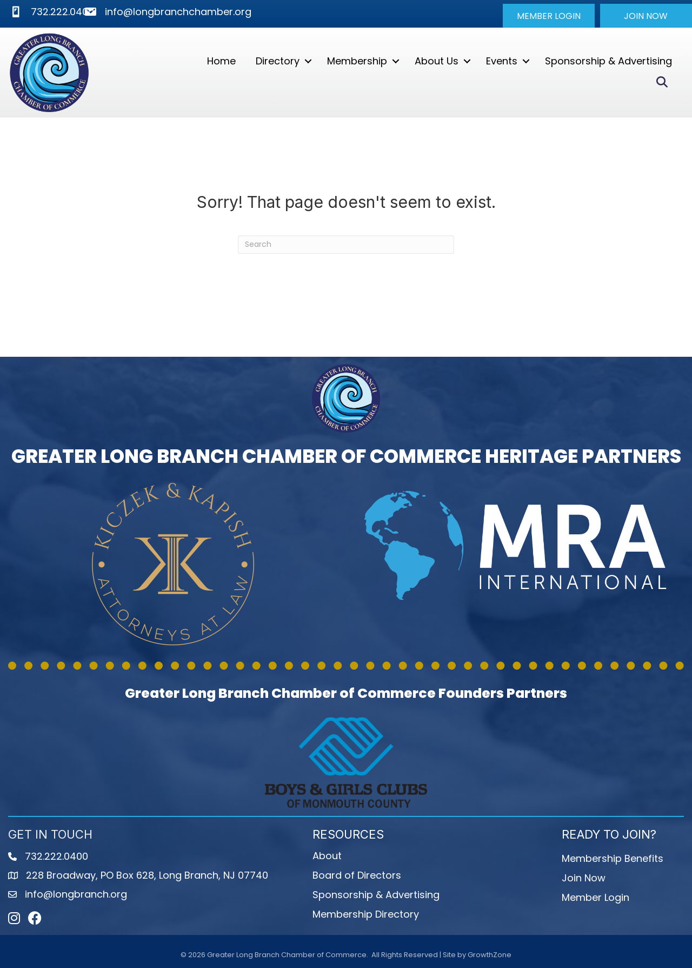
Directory (277, 61)
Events (501, 61)
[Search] (346, 244)
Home (221, 61)
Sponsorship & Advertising (607, 61)
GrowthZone (489, 955)
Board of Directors (356, 874)
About (327, 855)
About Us (436, 61)
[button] (549, 16)
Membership (357, 61)
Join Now (584, 877)
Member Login (595, 897)
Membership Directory (365, 913)
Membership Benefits (612, 858)
